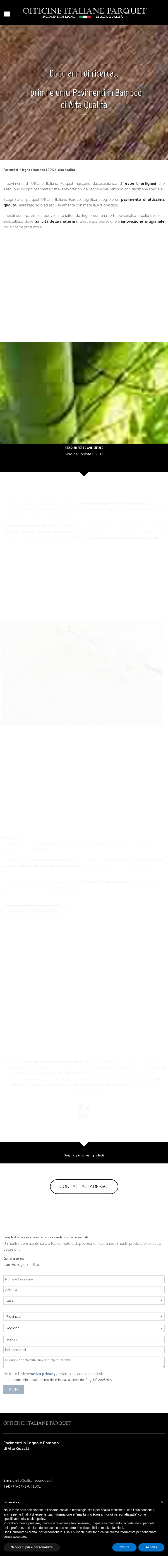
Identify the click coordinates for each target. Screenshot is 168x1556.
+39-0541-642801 (26, 1486)
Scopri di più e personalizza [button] (32, 1547)
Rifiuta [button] (125, 1547)
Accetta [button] (151, 1547)
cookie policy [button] (36, 1519)
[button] (162, 1502)
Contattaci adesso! (84, 1186)
